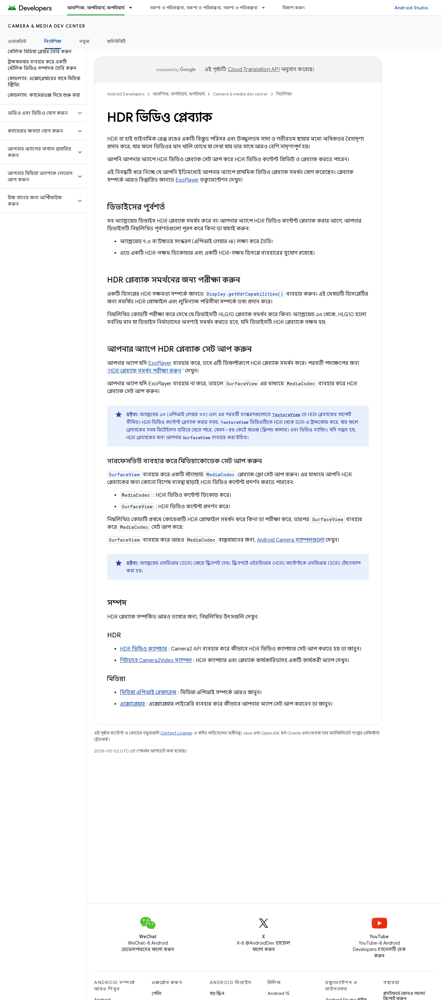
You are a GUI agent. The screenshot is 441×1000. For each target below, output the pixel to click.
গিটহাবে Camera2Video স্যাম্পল (156, 660)
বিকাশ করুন (294, 8)
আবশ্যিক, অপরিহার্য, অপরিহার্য (179, 94)
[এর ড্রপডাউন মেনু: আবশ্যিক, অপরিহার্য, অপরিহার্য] (133, 7)
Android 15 (278, 993)
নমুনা (84, 41)
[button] (38, 113)
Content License (176, 733)
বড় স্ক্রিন (217, 993)
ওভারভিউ (17, 41)
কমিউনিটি (116, 41)
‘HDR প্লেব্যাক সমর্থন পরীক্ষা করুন (144, 371)
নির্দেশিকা (284, 94)
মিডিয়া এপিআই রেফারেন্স (148, 692)
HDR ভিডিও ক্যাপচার (143, 649)
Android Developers (125, 94)
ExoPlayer (187, 180)
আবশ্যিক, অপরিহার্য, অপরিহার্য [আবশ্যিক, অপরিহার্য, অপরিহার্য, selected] (96, 8)
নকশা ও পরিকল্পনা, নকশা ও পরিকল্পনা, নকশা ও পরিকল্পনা (204, 8)
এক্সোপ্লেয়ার (132, 704)
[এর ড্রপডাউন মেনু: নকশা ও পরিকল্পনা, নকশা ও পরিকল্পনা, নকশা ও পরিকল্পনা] (266, 7)
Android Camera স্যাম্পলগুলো (290, 540)
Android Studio (411, 8)
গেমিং (157, 993)
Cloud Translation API (254, 69)
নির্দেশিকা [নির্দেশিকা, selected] (52, 41)
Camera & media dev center (46, 26)
